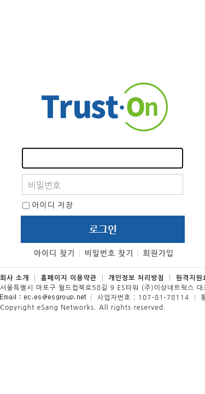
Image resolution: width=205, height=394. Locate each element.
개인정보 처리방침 (136, 278)
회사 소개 (14, 278)
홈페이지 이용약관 (69, 278)
